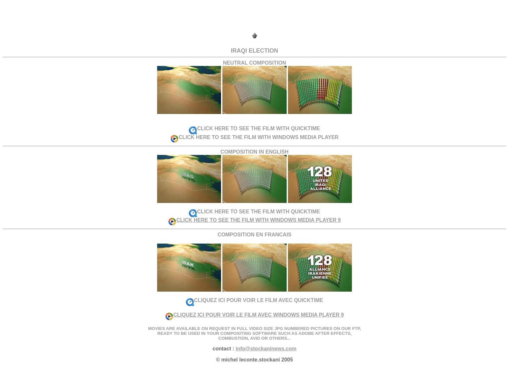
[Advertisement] (254, 17)
